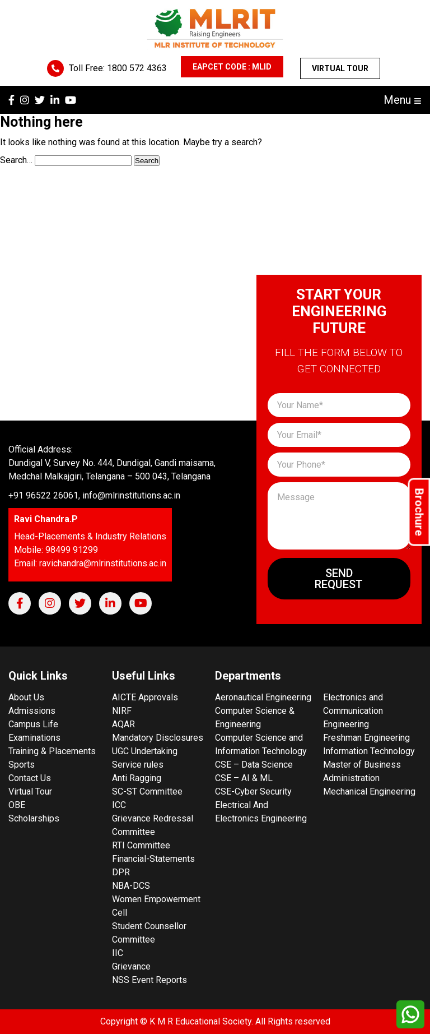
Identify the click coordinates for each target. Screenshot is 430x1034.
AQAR (123, 724)
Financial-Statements (153, 858)
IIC (117, 953)
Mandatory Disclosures (157, 737)
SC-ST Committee (147, 791)
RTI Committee (141, 845)
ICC (119, 805)
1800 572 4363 (137, 68)
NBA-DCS (131, 885)
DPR (121, 872)
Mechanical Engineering (369, 791)
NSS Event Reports (149, 980)
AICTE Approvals (145, 697)
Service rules (137, 764)
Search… (16, 160)
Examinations (34, 737)
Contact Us (29, 778)
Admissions (31, 710)
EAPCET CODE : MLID (232, 66)
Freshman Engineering (366, 737)
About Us (26, 697)
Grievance (131, 966)
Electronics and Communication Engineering (353, 711)
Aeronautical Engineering (263, 697)
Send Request (339, 578)
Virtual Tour (340, 68)
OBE (16, 805)
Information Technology (369, 751)
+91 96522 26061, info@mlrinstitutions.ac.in (94, 495)
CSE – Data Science (254, 764)
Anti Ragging (136, 778)
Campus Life (33, 724)
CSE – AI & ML (244, 778)
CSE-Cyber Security (253, 791)
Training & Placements (52, 751)
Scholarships (33, 818)
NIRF (122, 710)
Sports (21, 764)
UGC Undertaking (144, 751)
